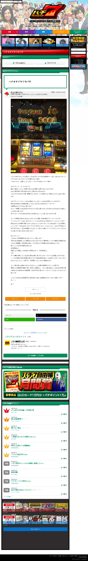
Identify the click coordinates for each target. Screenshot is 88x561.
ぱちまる (13, 439)
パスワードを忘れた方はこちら (78, 59)
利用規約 (76, 555)
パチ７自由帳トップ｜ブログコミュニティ (30, 48)
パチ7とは (51, 555)
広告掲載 (59, 555)
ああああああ (14, 447)
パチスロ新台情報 (78, 61)
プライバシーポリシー (82, 555)
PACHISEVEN (84, 557)
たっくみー (17, 92)
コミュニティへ (35, 529)
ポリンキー (14, 412)
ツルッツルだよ (15, 421)
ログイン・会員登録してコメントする (35, 332)
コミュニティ (16, 48)
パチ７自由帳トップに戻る (35, 355)
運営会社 (55, 555)
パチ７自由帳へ (7, 496)
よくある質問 (70, 555)
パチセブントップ (7, 48)
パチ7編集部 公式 (18, 341)
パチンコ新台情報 (78, 63)
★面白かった (35, 289)
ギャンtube (14, 474)
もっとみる (5, 512)
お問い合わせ (64, 555)
